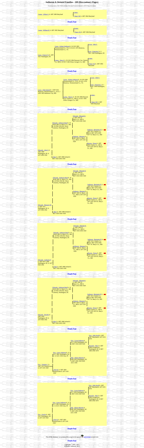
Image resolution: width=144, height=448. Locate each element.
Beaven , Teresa (92, 143)
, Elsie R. (56, 370)
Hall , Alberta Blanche (77, 358)
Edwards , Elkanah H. (79, 116)
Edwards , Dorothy (43, 314)
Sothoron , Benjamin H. (94, 129)
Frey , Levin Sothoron (77, 340)
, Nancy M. (77, 16)
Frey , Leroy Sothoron (59, 352)
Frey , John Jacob (94, 335)
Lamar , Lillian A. (43, 14)
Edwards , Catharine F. (44, 260)
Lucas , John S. (92, 44)
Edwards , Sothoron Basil (60, 123)
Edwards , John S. (43, 150)
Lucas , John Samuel (44, 90)
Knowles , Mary (94, 346)
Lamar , (76, 12)
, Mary (54, 157)
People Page (72, 22)
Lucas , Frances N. (43, 55)
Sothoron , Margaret (79, 136)
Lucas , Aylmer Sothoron (62, 46)
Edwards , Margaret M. (45, 205)
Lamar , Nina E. (60, 60)
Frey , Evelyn (42, 414)
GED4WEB (87, 437)
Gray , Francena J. (94, 51)
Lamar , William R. (44, 30)
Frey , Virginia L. (43, 364)
